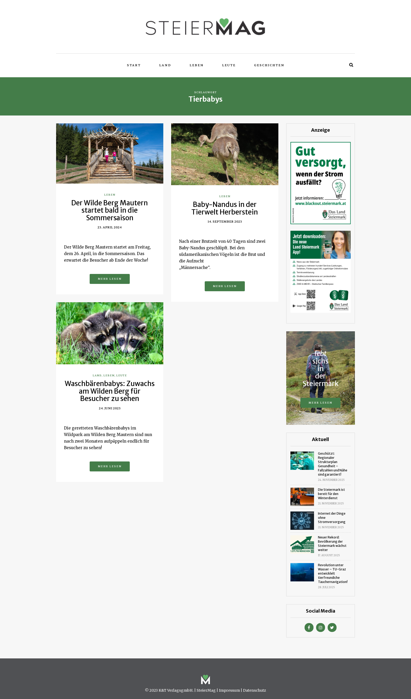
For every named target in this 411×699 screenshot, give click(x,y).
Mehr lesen (110, 278)
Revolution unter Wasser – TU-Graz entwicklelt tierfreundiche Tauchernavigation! (333, 573)
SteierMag (206, 690)
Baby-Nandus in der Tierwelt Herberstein (224, 208)
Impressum (229, 690)
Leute (229, 65)
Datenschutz (254, 690)
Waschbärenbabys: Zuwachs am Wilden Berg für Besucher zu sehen (110, 391)
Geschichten (269, 65)
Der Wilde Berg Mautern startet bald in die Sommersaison (109, 210)
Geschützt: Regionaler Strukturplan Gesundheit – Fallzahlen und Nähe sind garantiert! (332, 464)
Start (134, 65)
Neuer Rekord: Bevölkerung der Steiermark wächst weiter (332, 543)
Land (165, 65)
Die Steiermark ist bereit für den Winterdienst (331, 494)
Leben (197, 65)
